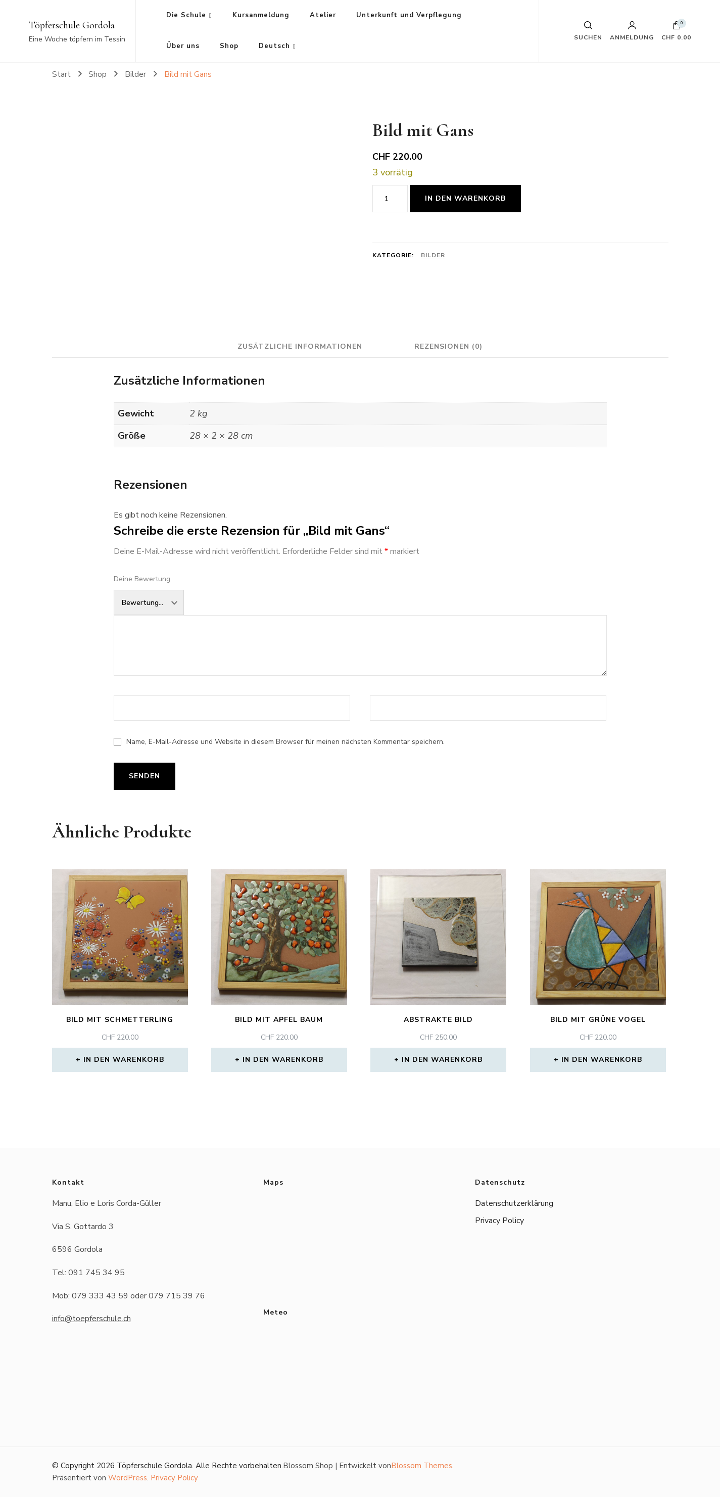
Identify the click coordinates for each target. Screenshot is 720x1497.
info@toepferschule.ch (91, 1318)
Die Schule (186, 15)
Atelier (323, 15)
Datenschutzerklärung (514, 1203)
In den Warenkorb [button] (123, 1059)
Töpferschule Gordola (72, 25)
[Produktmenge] (390, 198)
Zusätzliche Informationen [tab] (299, 346)
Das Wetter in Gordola (359, 1365)
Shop (229, 46)
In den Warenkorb (465, 198)
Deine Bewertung (142, 579)
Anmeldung (632, 30)
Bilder (433, 255)
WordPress (127, 1478)
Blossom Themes (421, 1466)
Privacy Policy (499, 1220)
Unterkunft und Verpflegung (409, 15)
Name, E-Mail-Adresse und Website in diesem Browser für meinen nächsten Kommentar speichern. (285, 741)
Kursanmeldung (261, 15)
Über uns (183, 46)
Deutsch (274, 46)
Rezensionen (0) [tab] (449, 346)
